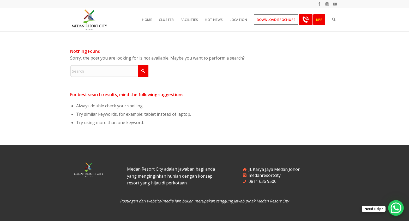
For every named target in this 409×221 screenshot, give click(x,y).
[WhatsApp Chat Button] (396, 208)
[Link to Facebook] (319, 4)
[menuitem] (147, 19)
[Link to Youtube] (335, 4)
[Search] (334, 19)
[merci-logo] (89, 19)
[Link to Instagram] (327, 4)
